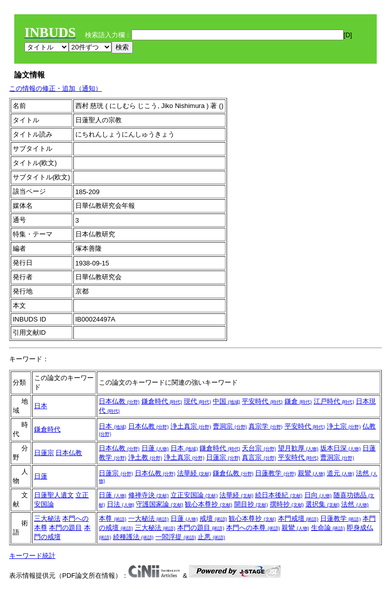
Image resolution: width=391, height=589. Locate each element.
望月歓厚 (298, 448)
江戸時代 (334, 401)
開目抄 (251, 504)
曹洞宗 (230, 426)
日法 (120, 504)
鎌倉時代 (162, 401)
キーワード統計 (32, 555)
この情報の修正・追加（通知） (55, 88)
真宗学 (265, 426)
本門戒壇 (298, 518)
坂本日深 (340, 448)
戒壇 (213, 518)
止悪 (211, 537)
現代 (197, 401)
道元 (340, 473)
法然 (355, 504)
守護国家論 (159, 504)
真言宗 (259, 457)
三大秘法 (47, 518)
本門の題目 (65, 527)
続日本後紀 (278, 495)
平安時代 (262, 401)
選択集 (322, 504)
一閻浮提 (175, 537)
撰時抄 (287, 504)
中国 (226, 401)
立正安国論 (194, 495)
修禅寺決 (148, 495)
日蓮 (155, 448)
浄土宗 (344, 426)
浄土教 (145, 457)
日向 (318, 495)
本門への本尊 (253, 527)
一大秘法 (148, 518)
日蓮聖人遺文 (54, 495)
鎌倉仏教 (233, 473)
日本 (40, 406)
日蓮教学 (275, 473)
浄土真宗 (191, 426)
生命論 (328, 527)
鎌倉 (298, 401)
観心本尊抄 (208, 504)
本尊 (112, 518)
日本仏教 (119, 401)
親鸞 (311, 473)
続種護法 (133, 537)
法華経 (194, 473)
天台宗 (259, 448)
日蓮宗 (44, 453)
